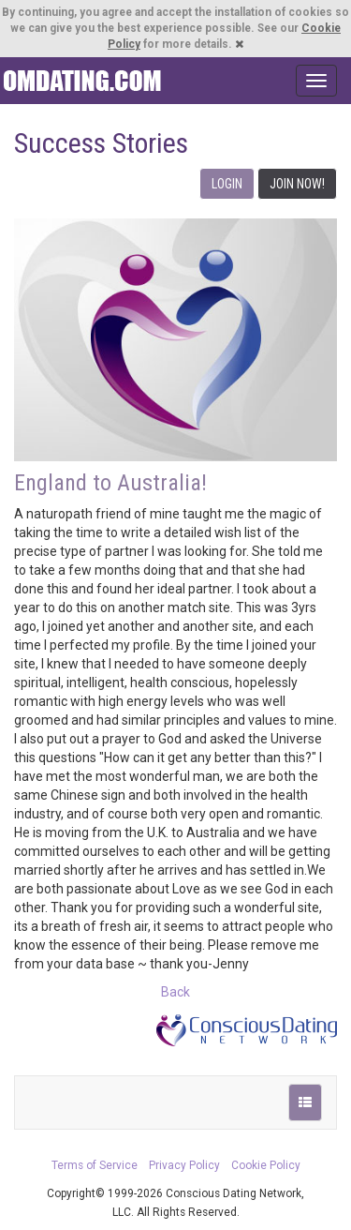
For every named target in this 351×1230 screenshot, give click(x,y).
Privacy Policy (184, 1165)
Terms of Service (94, 1165)
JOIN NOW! (297, 183)
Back (175, 991)
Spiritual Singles (82, 80)
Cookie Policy (265, 1165)
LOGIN (227, 183)
